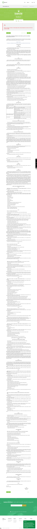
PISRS (8, 28)
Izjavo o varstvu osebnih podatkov (22, 511)
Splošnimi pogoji (16, 511)
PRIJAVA (24, 505)
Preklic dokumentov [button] (32, 6)
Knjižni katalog (14, 522)
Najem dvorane (9, 521)
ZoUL (16, 27)
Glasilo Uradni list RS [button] (25, 6)
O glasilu (3, 520)
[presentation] (18, 509)
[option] (18, 17)
